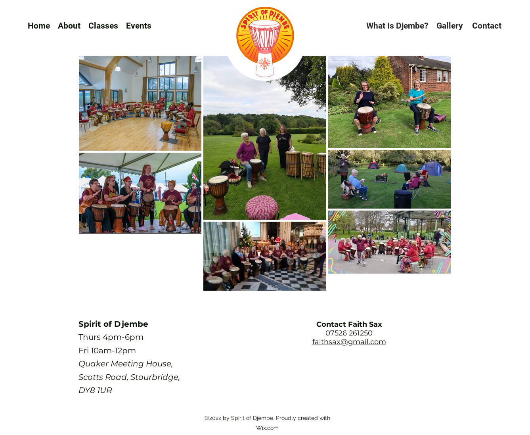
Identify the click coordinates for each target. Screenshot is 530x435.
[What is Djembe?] (397, 26)
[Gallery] (449, 26)
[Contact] (486, 26)
